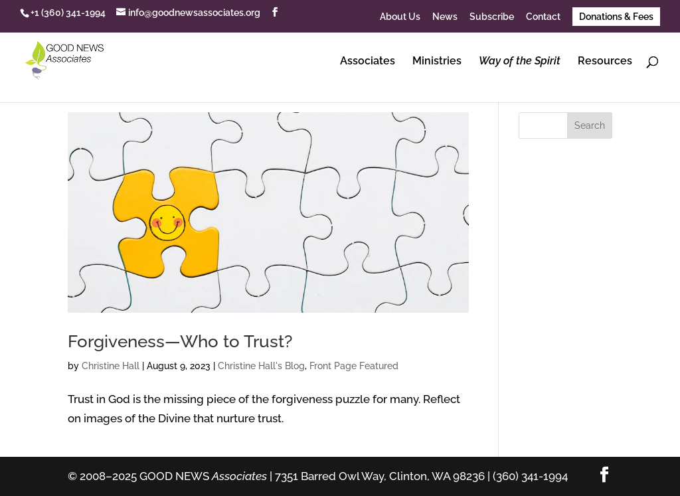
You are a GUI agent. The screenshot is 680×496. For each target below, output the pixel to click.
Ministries (437, 61)
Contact (543, 17)
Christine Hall (110, 366)
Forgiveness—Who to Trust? (180, 341)
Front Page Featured (353, 366)
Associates (367, 61)
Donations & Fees (616, 16)
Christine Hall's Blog (261, 366)
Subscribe (491, 17)
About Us (400, 17)
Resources (605, 61)
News (445, 17)
